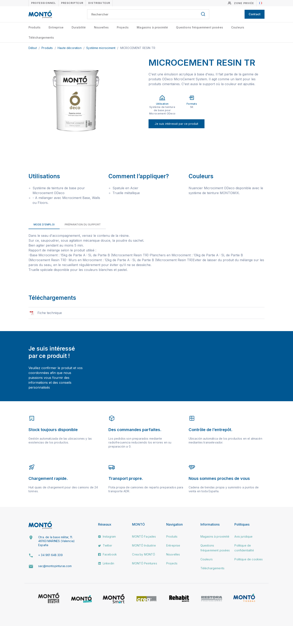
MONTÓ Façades (144, 536)
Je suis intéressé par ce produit (176, 123)
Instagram (107, 536)
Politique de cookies (248, 559)
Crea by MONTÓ (143, 554)
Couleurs (237, 27)
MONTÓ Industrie (144, 545)
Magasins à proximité (152, 27)
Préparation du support (83, 224)
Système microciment (101, 48)
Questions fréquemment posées (199, 27)
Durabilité (79, 27)
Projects (123, 27)
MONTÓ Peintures (144, 563)
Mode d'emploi (44, 224)
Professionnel (43, 2)
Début (33, 48)
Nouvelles (101, 27)
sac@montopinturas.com (55, 566)
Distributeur (99, 2)
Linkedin (106, 563)
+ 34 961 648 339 (50, 555)
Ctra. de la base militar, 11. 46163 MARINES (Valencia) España (56, 541)
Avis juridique (243, 536)
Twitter (105, 545)
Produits (34, 27)
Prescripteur (72, 2)
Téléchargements (41, 37)
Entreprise (56, 27)
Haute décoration (70, 48)
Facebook (107, 554)
